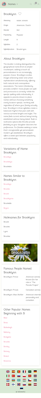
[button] (31, 4)
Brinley (6, 346)
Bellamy (7, 332)
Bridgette (7, 337)
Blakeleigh (8, 327)
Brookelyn (8, 162)
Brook (6, 194)
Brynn (6, 208)
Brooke (7, 189)
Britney (7, 351)
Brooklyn (7, 157)
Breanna (7, 361)
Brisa (6, 322)
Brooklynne (8, 198)
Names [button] (13, 4)
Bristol (6, 356)
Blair (5, 318)
